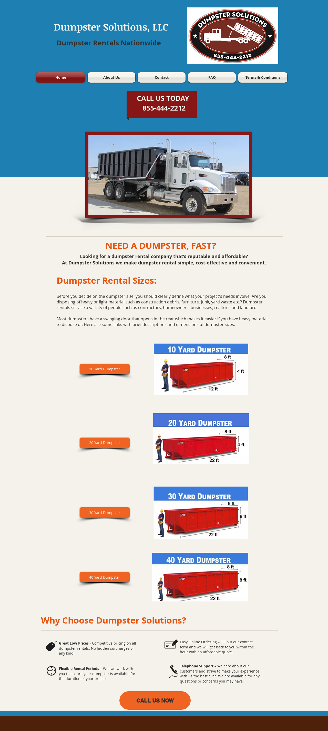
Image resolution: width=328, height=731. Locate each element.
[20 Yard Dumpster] (105, 443)
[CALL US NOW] (155, 700)
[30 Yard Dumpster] (105, 512)
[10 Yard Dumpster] (105, 369)
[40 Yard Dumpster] (105, 577)
